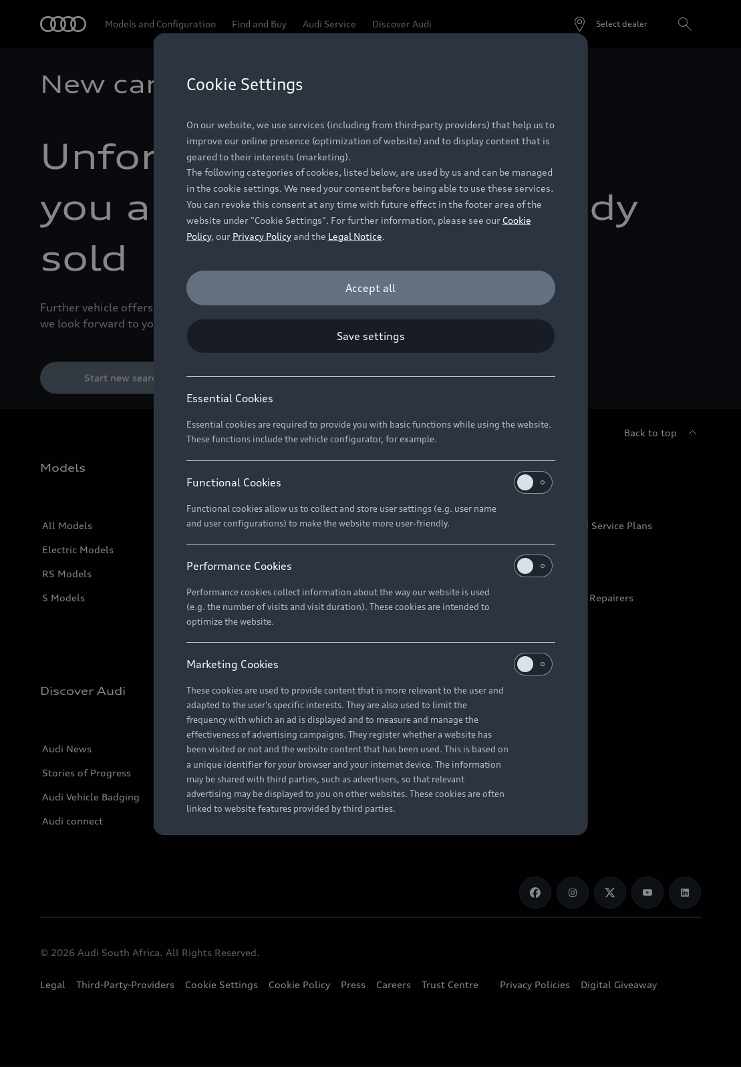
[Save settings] (370, 336)
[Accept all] (370, 288)
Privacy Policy (262, 236)
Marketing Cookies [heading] (369, 664)
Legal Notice (355, 236)
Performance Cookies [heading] (369, 566)
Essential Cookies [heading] (229, 398)
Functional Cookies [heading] (369, 482)
